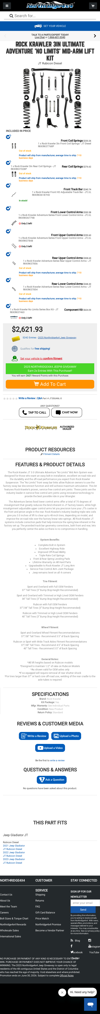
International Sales (10, 936)
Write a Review (26, 398)
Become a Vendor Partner (49, 930)
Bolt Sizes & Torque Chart (14, 918)
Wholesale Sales (9, 930)
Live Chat (40, 37)
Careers (4, 912)
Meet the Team (8, 906)
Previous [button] (5, 36)
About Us (5, 900)
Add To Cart (50, 384)
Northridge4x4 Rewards (13, 924)
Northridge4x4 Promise (48, 924)
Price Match (42, 918)
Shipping (40, 894)
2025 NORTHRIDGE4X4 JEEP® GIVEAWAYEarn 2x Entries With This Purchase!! (50, 368)
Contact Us (6, 894)
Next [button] (95, 36)
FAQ (37, 906)
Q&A (39, 398)
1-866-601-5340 (56, 37)
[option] (50, 36)
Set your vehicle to (41, 358)
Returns (39, 900)
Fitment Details (51, 453)
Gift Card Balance (45, 912)
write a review (57, 760)
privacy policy (94, 930)
